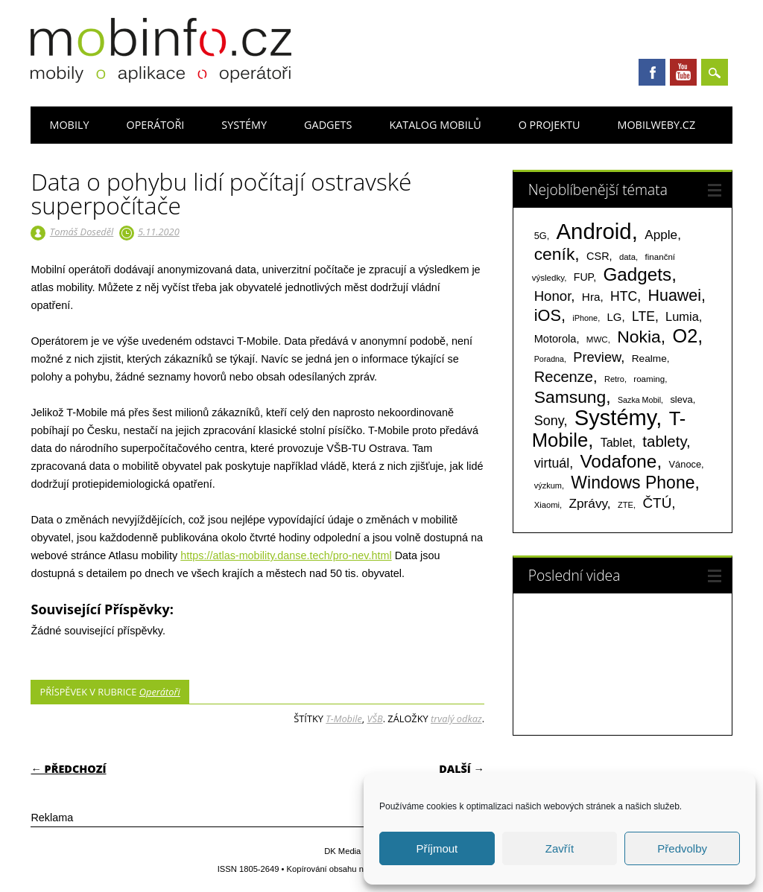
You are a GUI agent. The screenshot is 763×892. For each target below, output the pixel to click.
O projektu (549, 125)
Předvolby (682, 848)
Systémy (244, 125)
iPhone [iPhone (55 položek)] (585, 317)
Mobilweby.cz (656, 125)
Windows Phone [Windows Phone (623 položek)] (632, 482)
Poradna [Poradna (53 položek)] (549, 358)
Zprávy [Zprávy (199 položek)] (588, 503)
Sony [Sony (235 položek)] (549, 420)
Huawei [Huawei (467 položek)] (674, 296)
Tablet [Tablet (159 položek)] (617, 442)
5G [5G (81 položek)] (540, 235)
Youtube (683, 72)
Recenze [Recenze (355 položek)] (563, 377)
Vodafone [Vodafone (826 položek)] (618, 461)
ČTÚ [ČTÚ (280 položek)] (656, 503)
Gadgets (328, 125)
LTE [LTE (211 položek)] (643, 316)
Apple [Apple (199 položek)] (661, 234)
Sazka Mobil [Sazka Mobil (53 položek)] (639, 399)
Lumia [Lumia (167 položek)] (682, 316)
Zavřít (559, 848)
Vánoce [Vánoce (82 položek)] (685, 464)
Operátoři (155, 125)
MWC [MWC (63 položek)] (597, 339)
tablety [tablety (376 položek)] (664, 441)
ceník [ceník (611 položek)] (554, 254)
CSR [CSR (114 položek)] (598, 256)
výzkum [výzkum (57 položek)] (548, 485)
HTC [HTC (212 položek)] (623, 296)
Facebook (652, 72)
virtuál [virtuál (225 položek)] (551, 463)
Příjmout (437, 848)
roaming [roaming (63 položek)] (649, 379)
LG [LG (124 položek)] (614, 316)
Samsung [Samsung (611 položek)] (570, 397)
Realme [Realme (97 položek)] (649, 358)
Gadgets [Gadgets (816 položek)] (637, 274)
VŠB (374, 718)
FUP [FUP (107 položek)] (583, 277)
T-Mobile (344, 718)
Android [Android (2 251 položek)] (594, 231)
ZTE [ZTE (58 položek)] (625, 504)
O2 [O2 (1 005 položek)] (684, 335)
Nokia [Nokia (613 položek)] (638, 336)
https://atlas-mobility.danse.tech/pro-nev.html (285, 555)
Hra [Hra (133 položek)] (591, 296)
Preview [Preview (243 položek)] (597, 357)
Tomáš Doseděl (81, 231)
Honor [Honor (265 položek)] (553, 296)
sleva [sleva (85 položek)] (681, 399)
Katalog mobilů (435, 125)
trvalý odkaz (456, 718)
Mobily (69, 125)
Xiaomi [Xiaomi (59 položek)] (547, 504)
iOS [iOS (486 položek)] (547, 315)
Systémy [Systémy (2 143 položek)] (615, 418)
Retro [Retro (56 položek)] (614, 379)
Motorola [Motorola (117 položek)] (555, 339)
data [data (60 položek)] (627, 256)
